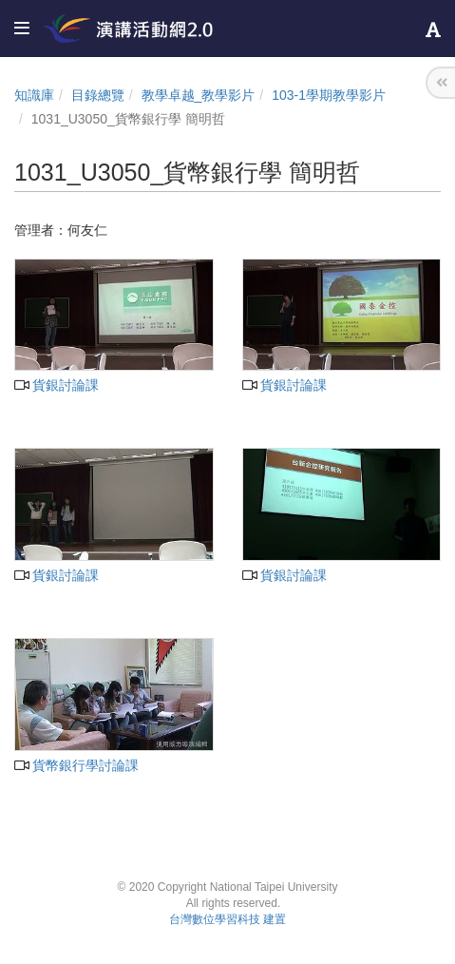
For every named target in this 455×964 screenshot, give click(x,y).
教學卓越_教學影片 (199, 95)
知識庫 (34, 95)
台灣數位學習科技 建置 (227, 919)
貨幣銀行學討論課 (76, 765)
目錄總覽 (97, 95)
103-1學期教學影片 (329, 95)
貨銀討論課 (56, 385)
